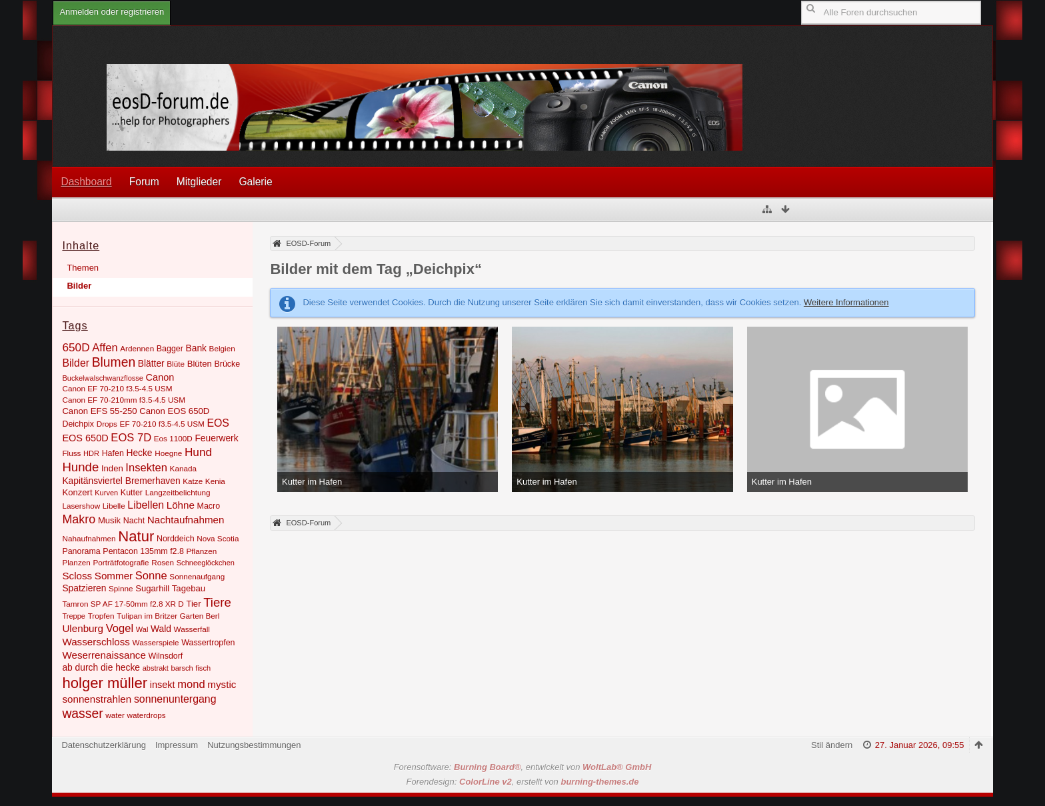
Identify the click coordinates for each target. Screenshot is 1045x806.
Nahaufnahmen (88, 538)
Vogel (119, 628)
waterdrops (146, 715)
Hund (198, 452)
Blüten (199, 364)
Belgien (222, 348)
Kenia (215, 481)
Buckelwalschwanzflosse (102, 378)
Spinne (121, 588)
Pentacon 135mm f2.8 (143, 551)
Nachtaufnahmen (186, 519)
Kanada (183, 468)
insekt (162, 684)
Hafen (113, 453)
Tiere (217, 602)
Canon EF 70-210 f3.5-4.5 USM (117, 388)
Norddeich (176, 538)
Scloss (77, 575)
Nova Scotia (218, 538)
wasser (82, 714)
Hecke (139, 452)
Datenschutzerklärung (103, 745)
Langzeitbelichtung (178, 492)
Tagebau (188, 588)
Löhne (181, 505)
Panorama (81, 551)
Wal (142, 629)
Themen (83, 268)
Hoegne (168, 453)
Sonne (151, 575)
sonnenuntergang (175, 699)
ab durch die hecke (101, 667)
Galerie (255, 181)
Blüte (176, 363)
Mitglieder (199, 181)
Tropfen (101, 615)
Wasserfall (192, 629)
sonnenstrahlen (96, 699)
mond (191, 684)
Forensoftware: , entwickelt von (523, 767)
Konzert (77, 492)
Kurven (106, 493)
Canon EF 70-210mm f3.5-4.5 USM (123, 399)
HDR (91, 453)
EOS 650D (85, 438)
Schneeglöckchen (206, 563)
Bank (196, 348)
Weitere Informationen (846, 302)
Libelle (114, 505)
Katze (193, 481)
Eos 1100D (173, 438)
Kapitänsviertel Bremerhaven (121, 480)
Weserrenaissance (104, 655)
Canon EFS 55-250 (99, 411)
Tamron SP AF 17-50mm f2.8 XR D (122, 603)
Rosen (162, 562)
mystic (221, 684)
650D (75, 347)
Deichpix (78, 424)
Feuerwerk (216, 438)
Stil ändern (831, 745)
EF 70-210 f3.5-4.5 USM (162, 423)
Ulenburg (82, 628)
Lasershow (81, 505)
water (115, 715)
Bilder (79, 286)
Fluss (71, 453)
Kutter (132, 492)
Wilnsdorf (166, 656)
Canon (160, 377)
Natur (136, 536)
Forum (144, 181)
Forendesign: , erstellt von (523, 782)
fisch (203, 668)
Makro (78, 519)
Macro (209, 506)
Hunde (80, 467)
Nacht (134, 520)
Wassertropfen (208, 642)
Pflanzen (202, 551)
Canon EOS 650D (174, 411)
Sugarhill (152, 588)
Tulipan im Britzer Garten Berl (168, 615)
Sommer (114, 575)
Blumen (114, 362)
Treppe (73, 616)
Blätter (151, 363)
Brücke (227, 364)
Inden (112, 468)
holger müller (104, 683)
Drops (107, 423)
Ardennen (137, 348)
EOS (218, 423)
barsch (182, 668)
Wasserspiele (156, 642)
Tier (193, 604)
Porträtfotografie (121, 562)
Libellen (145, 505)
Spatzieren (84, 588)
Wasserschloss (96, 641)
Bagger (170, 348)
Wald (161, 628)
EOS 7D (131, 437)
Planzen (76, 562)
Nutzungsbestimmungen (254, 745)
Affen (104, 347)
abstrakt (156, 668)
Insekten (146, 467)
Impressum (176, 745)
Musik (109, 520)
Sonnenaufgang (197, 576)
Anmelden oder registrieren (111, 12)
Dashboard (86, 181)
